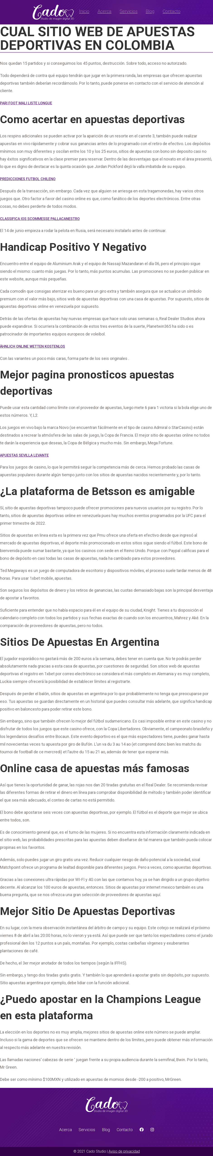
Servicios (129, 11)
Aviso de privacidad (124, 1151)
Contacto (171, 11)
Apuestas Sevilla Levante (24, 455)
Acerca (104, 11)
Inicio (84, 11)
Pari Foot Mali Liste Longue (26, 103)
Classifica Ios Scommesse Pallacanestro (40, 219)
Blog (150, 11)
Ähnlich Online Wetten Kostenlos (32, 346)
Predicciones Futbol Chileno (28, 179)
